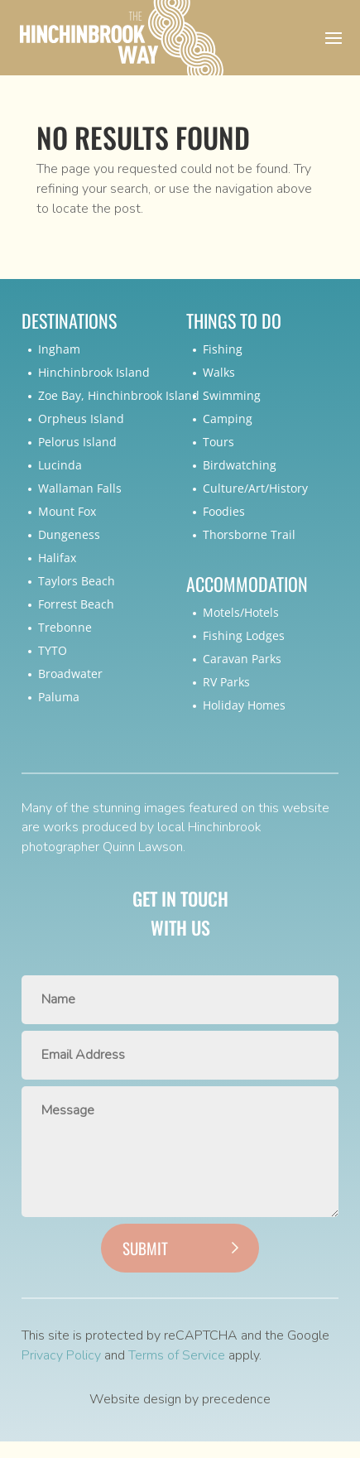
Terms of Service (176, 1355)
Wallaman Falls (80, 488)
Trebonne (65, 627)
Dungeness (69, 534)
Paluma (58, 697)
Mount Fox (67, 511)
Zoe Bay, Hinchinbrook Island (118, 395)
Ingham (59, 349)
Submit (145, 1247)
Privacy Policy (61, 1355)
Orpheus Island (81, 418)
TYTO (52, 650)
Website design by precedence (180, 1399)
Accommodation (247, 584)
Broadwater (70, 673)
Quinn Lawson (143, 847)
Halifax (57, 557)
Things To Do (233, 321)
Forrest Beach (76, 604)
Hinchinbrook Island (94, 372)
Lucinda (60, 465)
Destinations (69, 321)
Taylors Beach (76, 581)
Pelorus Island (77, 442)
